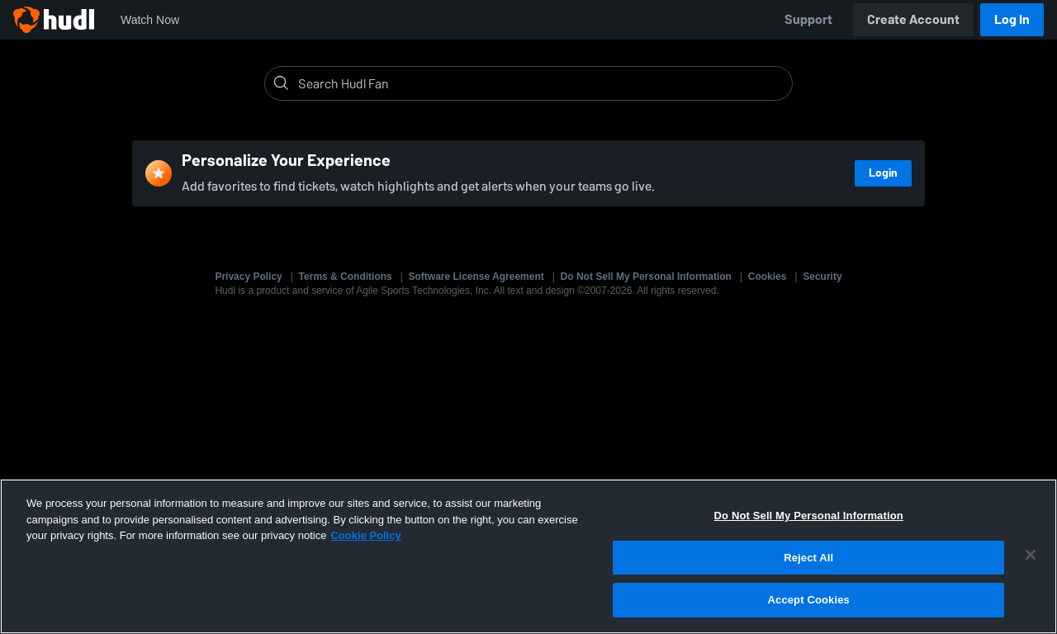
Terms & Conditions (345, 276)
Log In (1012, 19)
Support (808, 19)
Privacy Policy (248, 276)
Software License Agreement (476, 276)
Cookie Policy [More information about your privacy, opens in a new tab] (365, 535)
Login (883, 172)
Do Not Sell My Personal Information (646, 276)
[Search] (541, 83)
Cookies (767, 276)
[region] (528, 556)
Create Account (913, 19)
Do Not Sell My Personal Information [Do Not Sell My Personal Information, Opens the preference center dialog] (808, 515)
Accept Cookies (809, 600)
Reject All (808, 557)
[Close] (1030, 555)
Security (822, 276)
